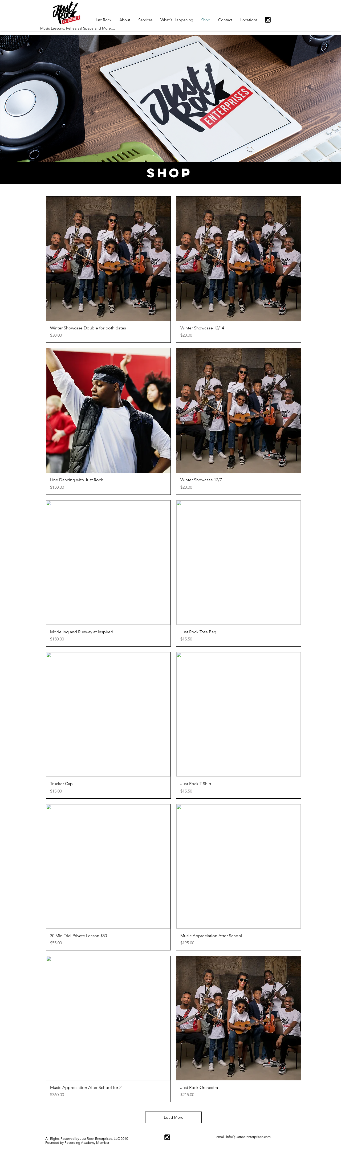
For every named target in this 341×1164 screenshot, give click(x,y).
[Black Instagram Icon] (268, 20)
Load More (173, 1117)
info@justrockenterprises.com (248, 1137)
